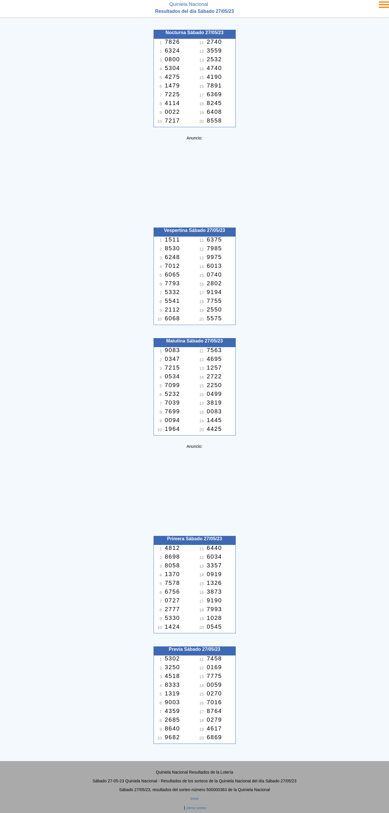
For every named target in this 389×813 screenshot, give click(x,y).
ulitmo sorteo (196, 808)
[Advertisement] (195, 181)
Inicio (194, 799)
